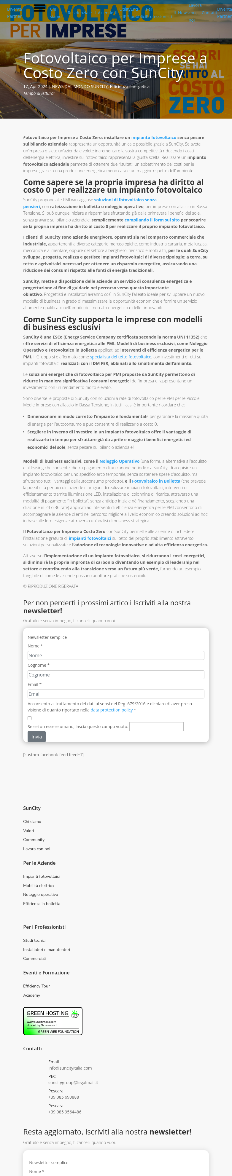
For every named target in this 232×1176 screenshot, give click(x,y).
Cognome (39, 665)
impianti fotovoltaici (90, 538)
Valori (28, 831)
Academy (31, 995)
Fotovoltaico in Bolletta (156, 481)
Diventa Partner (14, 12)
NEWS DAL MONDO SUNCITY (80, 86)
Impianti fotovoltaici (41, 876)
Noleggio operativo (40, 894)
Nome (35, 646)
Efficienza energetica (130, 86)
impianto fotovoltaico (153, 137)
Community (34, 839)
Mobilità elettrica (38, 885)
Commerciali (34, 958)
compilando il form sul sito (152, 220)
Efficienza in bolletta (41, 904)
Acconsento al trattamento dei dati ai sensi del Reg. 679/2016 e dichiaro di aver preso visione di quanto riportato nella (110, 707)
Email (35, 684)
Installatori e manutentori (46, 949)
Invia (36, 736)
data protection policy (111, 710)
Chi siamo (32, 821)
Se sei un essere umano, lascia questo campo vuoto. (78, 726)
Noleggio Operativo (119, 461)
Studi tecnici (34, 940)
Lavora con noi (36, 849)
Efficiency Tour (36, 986)
